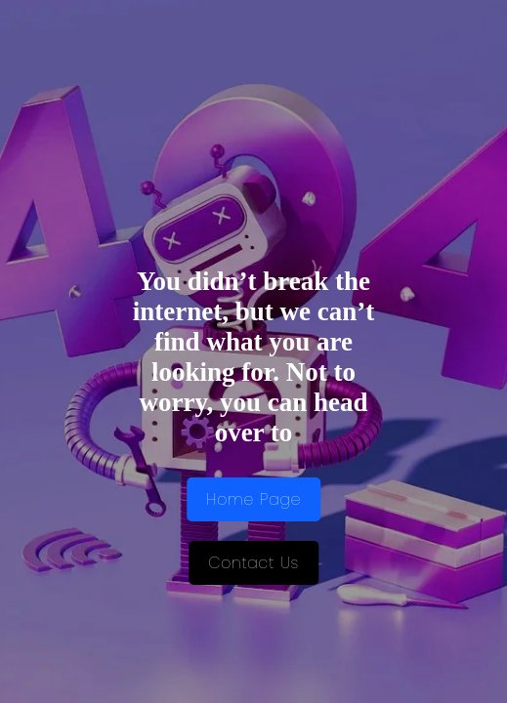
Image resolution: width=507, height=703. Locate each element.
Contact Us (253, 563)
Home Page (253, 499)
